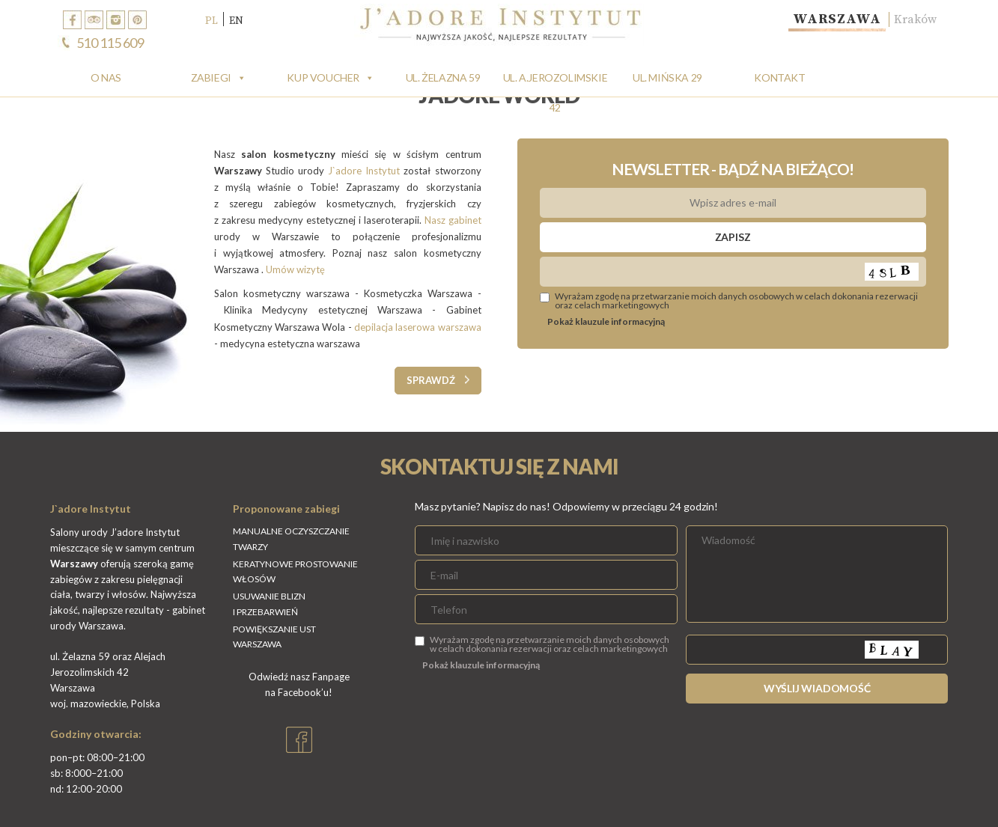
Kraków (915, 19)
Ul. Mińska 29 (667, 77)
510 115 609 (110, 42)
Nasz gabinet (453, 220)
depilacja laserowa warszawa (417, 327)
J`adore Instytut (364, 171)
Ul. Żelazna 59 (443, 77)
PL (211, 20)
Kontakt (779, 77)
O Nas (106, 77)
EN (236, 20)
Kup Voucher (323, 77)
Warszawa (837, 19)
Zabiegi (211, 77)
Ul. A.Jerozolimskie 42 (555, 82)
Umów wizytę (296, 269)
